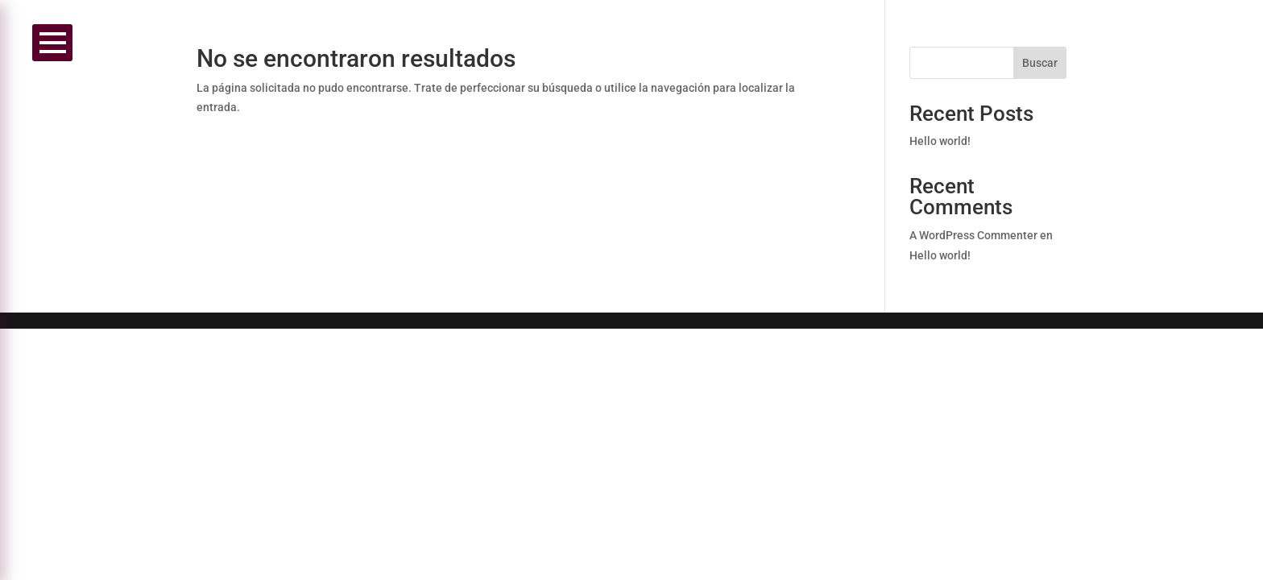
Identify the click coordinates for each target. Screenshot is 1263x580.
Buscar (1040, 62)
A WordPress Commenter (973, 235)
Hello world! (940, 141)
